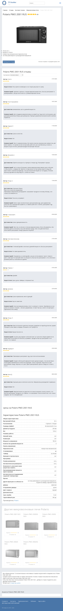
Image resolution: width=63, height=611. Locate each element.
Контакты (13, 601)
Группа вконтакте (23, 601)
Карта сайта (41, 601)
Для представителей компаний (10, 603)
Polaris (16, 500)
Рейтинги (33, 601)
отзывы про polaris (15, 583)
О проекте (5, 601)
